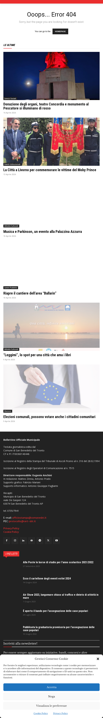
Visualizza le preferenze (51, 705)
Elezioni (7, 411)
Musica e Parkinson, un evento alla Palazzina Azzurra (42, 231)
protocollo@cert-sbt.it (22, 521)
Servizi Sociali (10, 98)
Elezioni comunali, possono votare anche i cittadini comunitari (49, 417)
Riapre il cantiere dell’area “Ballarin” (29, 293)
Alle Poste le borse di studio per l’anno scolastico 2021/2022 (58, 562)
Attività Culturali (11, 226)
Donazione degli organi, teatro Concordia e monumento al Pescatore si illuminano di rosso (46, 106)
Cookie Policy (41, 713)
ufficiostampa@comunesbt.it (29, 517)
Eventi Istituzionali (12, 164)
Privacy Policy (60, 713)
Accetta (51, 687)
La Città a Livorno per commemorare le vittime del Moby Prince (49, 170)
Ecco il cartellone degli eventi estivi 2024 (47, 578)
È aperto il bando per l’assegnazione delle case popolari (55, 611)
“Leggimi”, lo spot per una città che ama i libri (37, 355)
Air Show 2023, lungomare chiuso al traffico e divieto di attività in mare (60, 596)
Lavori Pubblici (10, 287)
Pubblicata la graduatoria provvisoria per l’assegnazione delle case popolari (59, 629)
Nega (51, 696)
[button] (98, 659)
